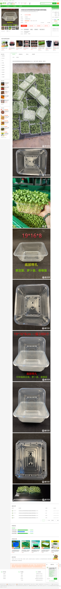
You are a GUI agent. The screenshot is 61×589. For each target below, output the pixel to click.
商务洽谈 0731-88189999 (39, 575)
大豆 (55, 13)
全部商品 (56, 25)
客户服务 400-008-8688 (39, 573)
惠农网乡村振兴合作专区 (39, 580)
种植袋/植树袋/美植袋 (15, 560)
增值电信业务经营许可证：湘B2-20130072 (29, 584)
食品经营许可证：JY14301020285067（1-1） (45, 584)
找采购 (22, 575)
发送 (55, 578)
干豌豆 (59, 15)
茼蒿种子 (3, 72)
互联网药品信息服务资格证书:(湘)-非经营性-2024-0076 (7, 585)
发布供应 (22, 578)
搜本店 (54, 3)
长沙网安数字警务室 (20, 584)
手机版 (1, 0)
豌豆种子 (3, 65)
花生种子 (56, 12)
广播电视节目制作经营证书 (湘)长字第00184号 (21, 585)
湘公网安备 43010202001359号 (11, 584)
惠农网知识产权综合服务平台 (39, 578)
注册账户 (4, 573)
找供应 (22, 573)
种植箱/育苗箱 (20, 560)
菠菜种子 (3, 74)
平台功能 (4, 575)
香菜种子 (3, 67)
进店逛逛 (56, 23)
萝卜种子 (59, 12)
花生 (55, 15)
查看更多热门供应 (3, 137)
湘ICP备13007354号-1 (3, 584)
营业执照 (37, 584)
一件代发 (22, 580)
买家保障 (4, 578)
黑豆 (59, 13)
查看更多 (2, 104)
